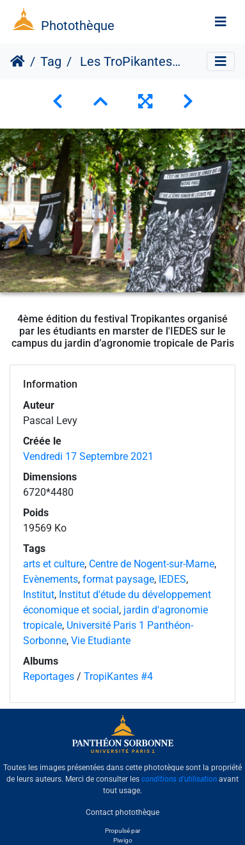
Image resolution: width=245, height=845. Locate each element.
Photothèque (78, 25)
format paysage (118, 579)
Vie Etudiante (100, 641)
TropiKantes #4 (118, 676)
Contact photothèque (122, 812)
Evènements (50, 579)
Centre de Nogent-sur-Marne (151, 564)
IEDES (172, 579)
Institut (38, 594)
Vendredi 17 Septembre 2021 (88, 456)
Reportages (48, 676)
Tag (50, 61)
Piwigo (122, 840)
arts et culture (53, 564)
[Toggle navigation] (221, 21)
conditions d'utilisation (179, 779)
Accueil (17, 61)
